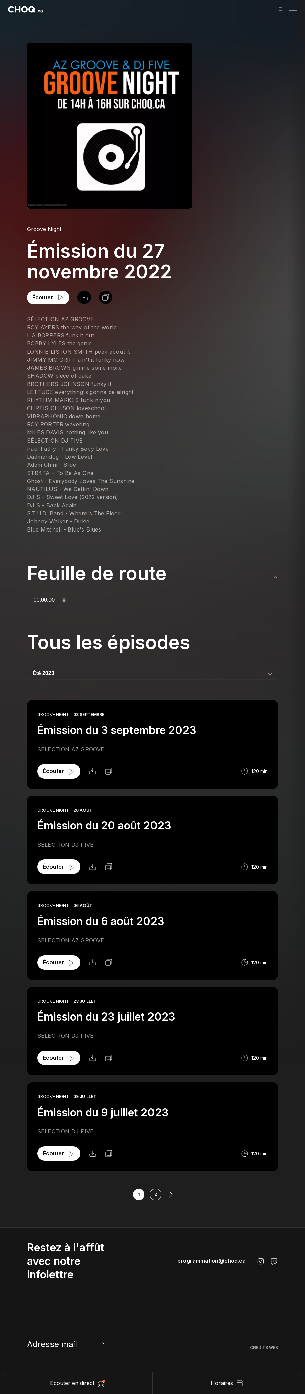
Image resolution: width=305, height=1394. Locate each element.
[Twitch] (274, 1261)
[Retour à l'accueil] (25, 9)
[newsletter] (66, 1344)
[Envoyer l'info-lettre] (102, 1344)
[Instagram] (261, 1261)
